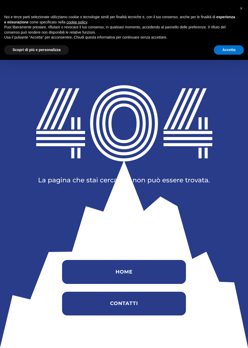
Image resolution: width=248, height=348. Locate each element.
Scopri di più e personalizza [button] (37, 338)
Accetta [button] (228, 338)
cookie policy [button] (76, 310)
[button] (241, 296)
